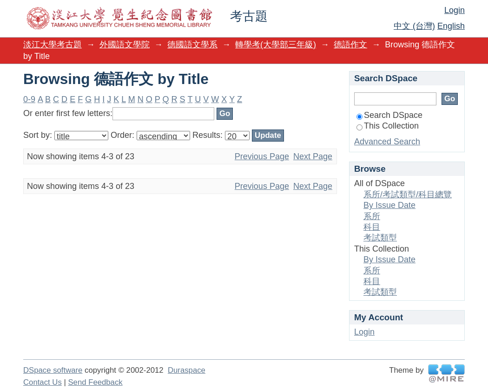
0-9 (29, 99)
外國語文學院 (124, 44)
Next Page (312, 156)
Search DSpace (389, 115)
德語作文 (350, 44)
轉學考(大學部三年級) (275, 44)
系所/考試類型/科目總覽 (407, 194)
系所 (371, 216)
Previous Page (262, 156)
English (451, 26)
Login (454, 10)
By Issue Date (389, 205)
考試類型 (380, 237)
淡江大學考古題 (52, 44)
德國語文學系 (192, 44)
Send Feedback (95, 382)
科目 (371, 227)
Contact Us (42, 382)
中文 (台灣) (414, 26)
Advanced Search (387, 141)
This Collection (387, 125)
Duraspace (186, 370)
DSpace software (52, 370)
